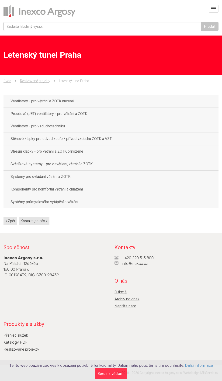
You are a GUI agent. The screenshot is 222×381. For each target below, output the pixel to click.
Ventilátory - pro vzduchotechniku (37, 126)
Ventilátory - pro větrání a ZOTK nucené (42, 101)
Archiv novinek (126, 299)
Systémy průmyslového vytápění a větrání (44, 202)
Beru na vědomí (111, 373)
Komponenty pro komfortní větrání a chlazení (46, 189)
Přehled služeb (15, 335)
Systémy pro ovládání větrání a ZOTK (40, 176)
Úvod (7, 81)
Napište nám (125, 306)
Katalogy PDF (15, 342)
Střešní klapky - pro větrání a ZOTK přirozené (46, 151)
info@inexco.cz (135, 263)
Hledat (209, 26)
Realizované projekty (35, 81)
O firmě (120, 292)
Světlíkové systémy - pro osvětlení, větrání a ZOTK (51, 164)
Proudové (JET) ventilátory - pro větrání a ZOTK (48, 113)
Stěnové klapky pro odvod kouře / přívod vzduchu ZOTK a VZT (61, 139)
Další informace (199, 365)
